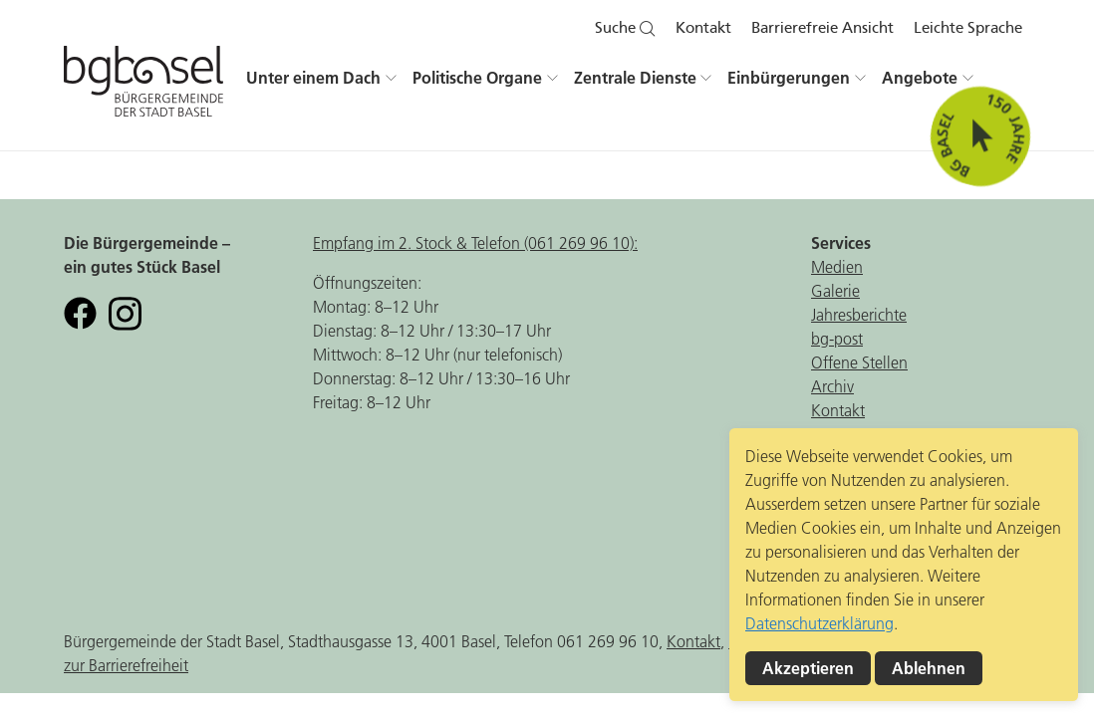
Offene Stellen (859, 362)
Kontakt (703, 28)
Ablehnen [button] (928, 668)
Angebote (919, 78)
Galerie (835, 291)
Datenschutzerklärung (819, 623)
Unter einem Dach (313, 78)
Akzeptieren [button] (808, 668)
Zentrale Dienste (635, 78)
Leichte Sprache (968, 28)
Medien (837, 267)
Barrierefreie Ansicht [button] (822, 28)
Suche (625, 28)
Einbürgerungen (788, 78)
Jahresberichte (859, 315)
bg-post (837, 339)
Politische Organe (477, 78)
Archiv (832, 386)
